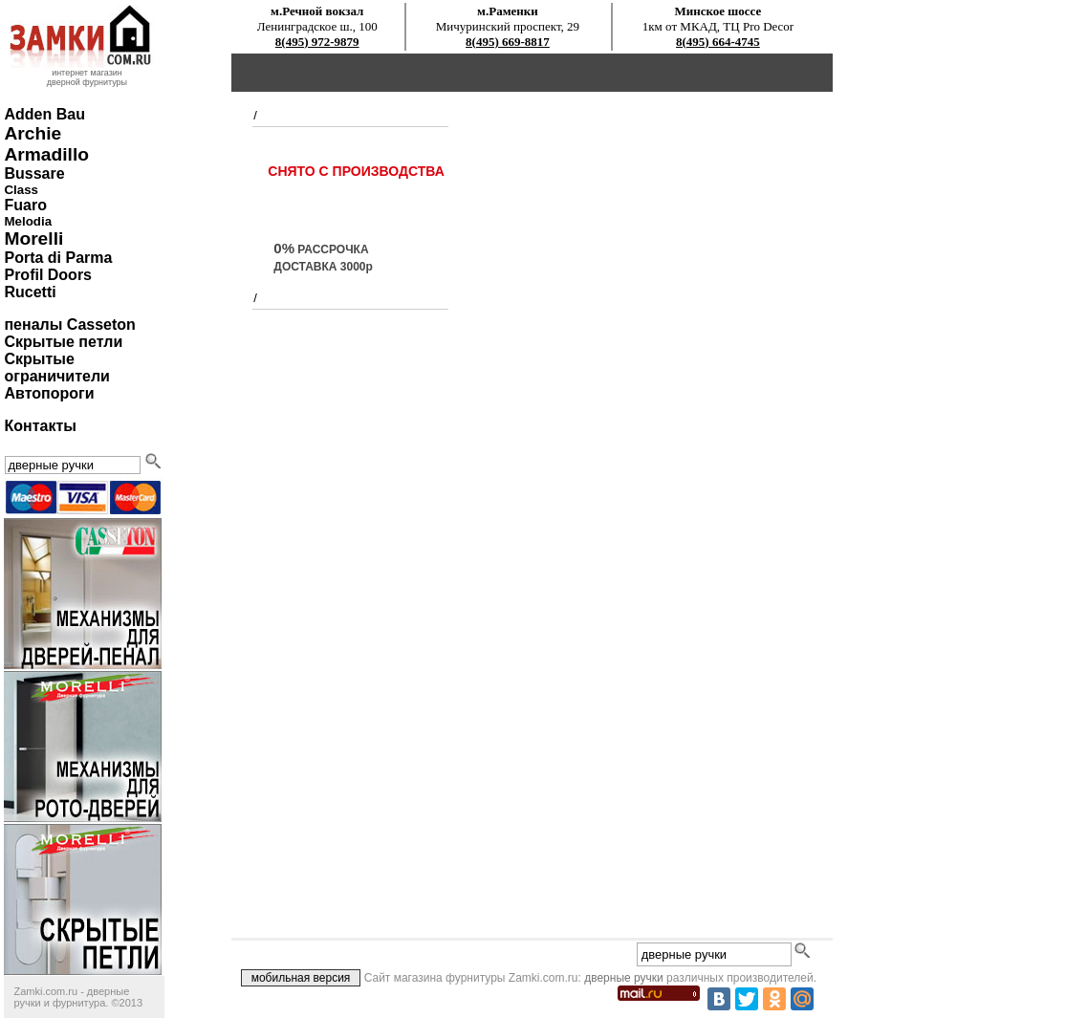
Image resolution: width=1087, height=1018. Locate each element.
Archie (32, 133)
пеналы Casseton (69, 324)
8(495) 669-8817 (508, 41)
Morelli (33, 238)
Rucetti (29, 292)
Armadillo (46, 154)
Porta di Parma (58, 257)
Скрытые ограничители (56, 367)
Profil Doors (48, 275)
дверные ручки (623, 978)
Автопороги (49, 393)
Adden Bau (44, 114)
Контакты (40, 426)
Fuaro (25, 205)
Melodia (28, 221)
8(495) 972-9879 (317, 41)
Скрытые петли (63, 342)
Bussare (34, 173)
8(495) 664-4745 (718, 41)
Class (21, 190)
